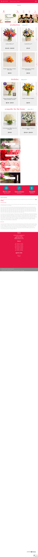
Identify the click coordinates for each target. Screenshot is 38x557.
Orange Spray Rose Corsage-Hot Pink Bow (28, 69)
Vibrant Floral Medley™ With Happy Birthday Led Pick (9, 99)
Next (36, 39)
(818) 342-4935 (5, 1)
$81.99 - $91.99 (10, 103)
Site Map (22, 247)
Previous (1, 39)
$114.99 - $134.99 (28, 132)
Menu (4, 12)
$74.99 (28, 48)
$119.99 (10, 132)
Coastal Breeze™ (28, 43)
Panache (19, 5)
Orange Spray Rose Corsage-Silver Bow (9, 69)
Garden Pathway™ (10, 43)
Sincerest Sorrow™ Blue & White (28, 128)
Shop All (24, 25)
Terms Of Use (3, 247)
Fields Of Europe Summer (28, 98)
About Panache (3, 174)
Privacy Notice (9, 247)
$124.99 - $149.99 (9, 48)
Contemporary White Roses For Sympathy (10, 128)
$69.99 (28, 103)
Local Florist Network (16, 247)
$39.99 (9, 73)
